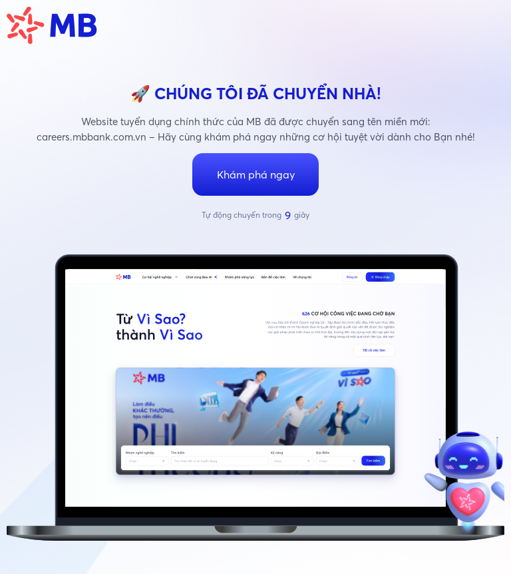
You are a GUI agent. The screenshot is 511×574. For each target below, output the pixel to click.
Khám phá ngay (256, 174)
